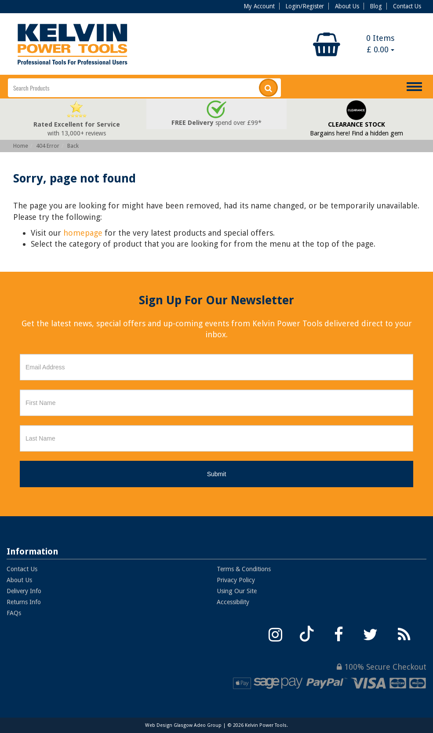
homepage (82, 232)
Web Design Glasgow (169, 725)
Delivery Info (24, 590)
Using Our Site (237, 590)
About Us (347, 6)
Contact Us (407, 6)
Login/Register (304, 6)
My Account (259, 6)
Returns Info (24, 601)
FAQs (14, 612)
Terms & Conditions (244, 569)
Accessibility (233, 601)
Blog (376, 6)
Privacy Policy (236, 579)
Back (73, 145)
